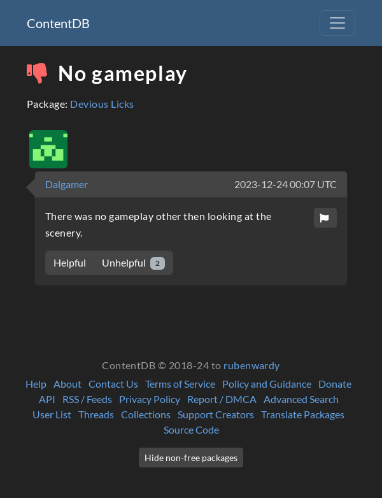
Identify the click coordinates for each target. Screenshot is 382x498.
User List (51, 414)
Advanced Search (301, 399)
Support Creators (216, 414)
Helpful (69, 262)
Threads (96, 414)
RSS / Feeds (87, 399)
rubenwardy (251, 365)
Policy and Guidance (266, 383)
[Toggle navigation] (337, 23)
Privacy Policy (149, 399)
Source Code (191, 429)
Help (35, 383)
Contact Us (113, 383)
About (67, 383)
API (47, 399)
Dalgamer (66, 184)
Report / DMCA (222, 399)
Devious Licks (102, 104)
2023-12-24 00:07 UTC (285, 184)
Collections (146, 414)
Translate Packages (302, 414)
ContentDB (58, 23)
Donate (334, 383)
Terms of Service (180, 383)
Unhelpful (133, 263)
